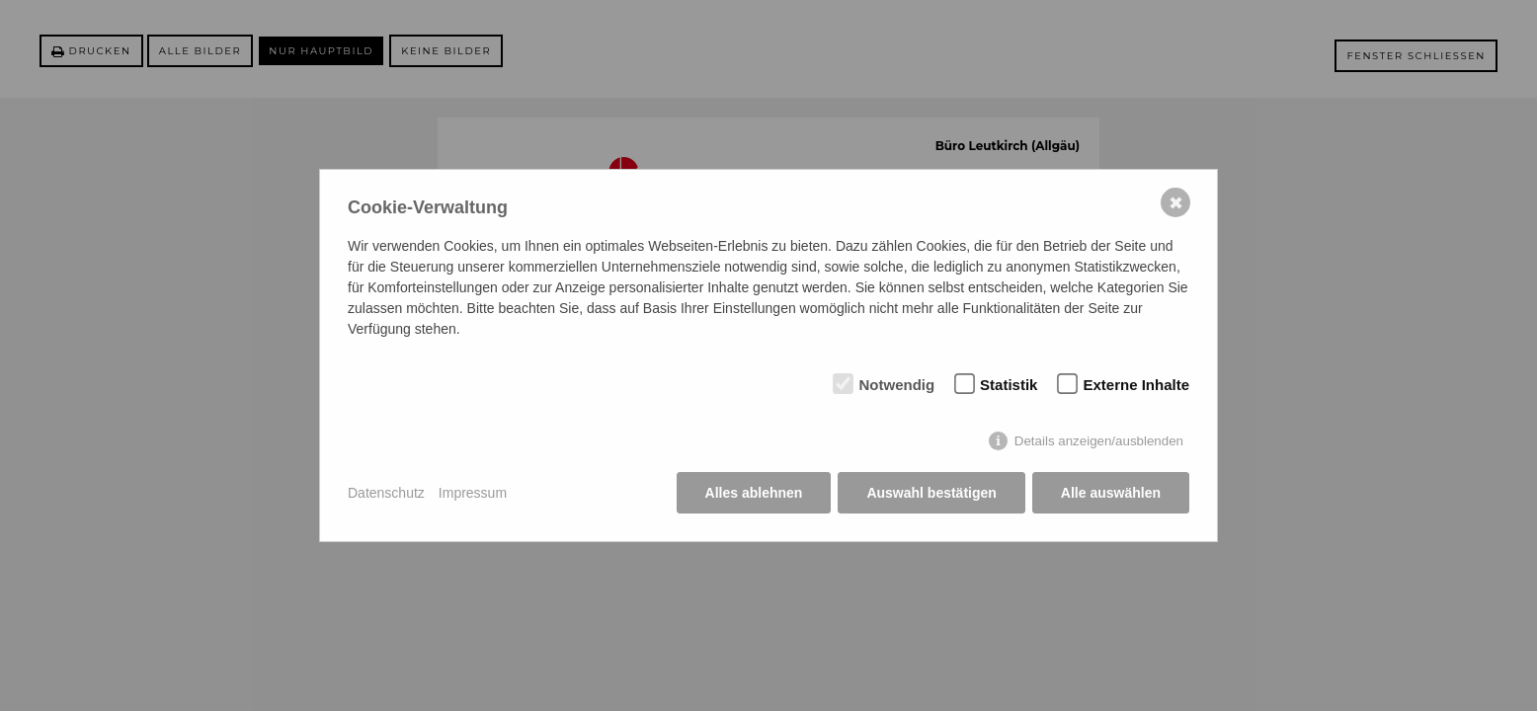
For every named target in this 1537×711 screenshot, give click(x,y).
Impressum (473, 493)
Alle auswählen (1111, 493)
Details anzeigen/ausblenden (1098, 441)
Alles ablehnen (754, 493)
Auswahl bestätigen (931, 493)
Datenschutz (386, 493)
